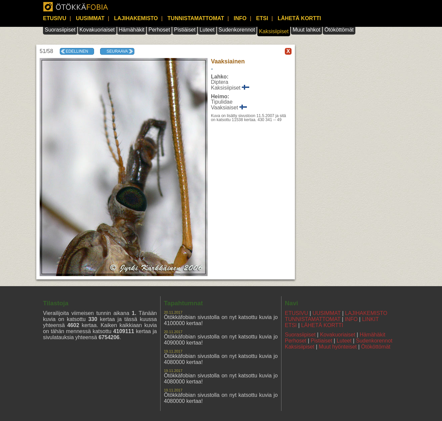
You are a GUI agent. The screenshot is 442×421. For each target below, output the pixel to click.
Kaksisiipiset (274, 31)
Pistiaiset (321, 341)
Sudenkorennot (237, 30)
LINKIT (370, 319)
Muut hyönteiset (338, 347)
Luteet (207, 30)
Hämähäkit (131, 30)
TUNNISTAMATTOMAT (196, 18)
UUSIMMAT (90, 18)
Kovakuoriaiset (97, 30)
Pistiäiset (184, 30)
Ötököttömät (339, 30)
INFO (240, 18)
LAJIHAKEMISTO (136, 18)
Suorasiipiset (60, 30)
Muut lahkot (306, 30)
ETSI (262, 18)
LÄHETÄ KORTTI (299, 18)
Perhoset (159, 30)
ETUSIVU (54, 18)
